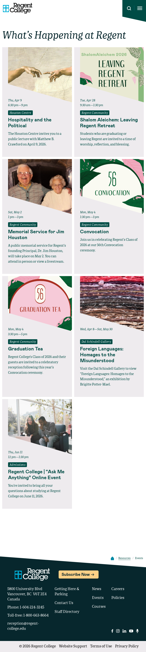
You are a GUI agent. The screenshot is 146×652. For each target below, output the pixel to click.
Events (98, 598)
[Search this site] (129, 8)
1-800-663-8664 (36, 615)
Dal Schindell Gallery (96, 342)
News (96, 589)
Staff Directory (67, 612)
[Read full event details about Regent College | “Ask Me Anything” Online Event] (37, 474)
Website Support (73, 646)
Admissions (17, 465)
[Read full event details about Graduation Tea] (37, 349)
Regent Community (95, 113)
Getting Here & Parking (67, 591)
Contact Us (64, 603)
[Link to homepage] (16, 8)
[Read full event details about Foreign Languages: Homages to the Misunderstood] (109, 354)
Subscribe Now (76, 574)
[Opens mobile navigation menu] (140, 8)
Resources (124, 558)
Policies (117, 598)
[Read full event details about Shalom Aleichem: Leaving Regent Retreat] (109, 122)
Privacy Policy (127, 646)
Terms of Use (101, 646)
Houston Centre (20, 113)
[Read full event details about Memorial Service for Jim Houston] (37, 234)
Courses (99, 607)
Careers (117, 589)
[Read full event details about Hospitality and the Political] (37, 122)
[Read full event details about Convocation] (109, 231)
